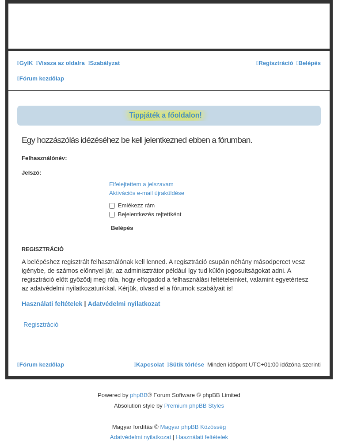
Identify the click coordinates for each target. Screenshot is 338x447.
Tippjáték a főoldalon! (165, 115)
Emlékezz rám (132, 205)
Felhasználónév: (44, 158)
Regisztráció (40, 324)
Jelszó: (32, 172)
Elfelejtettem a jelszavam (141, 184)
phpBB (139, 395)
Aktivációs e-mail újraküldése (146, 193)
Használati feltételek (52, 303)
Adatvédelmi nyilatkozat (124, 303)
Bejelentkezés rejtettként (145, 214)
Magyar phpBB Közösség (193, 427)
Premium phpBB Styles (194, 405)
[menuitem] (25, 63)
